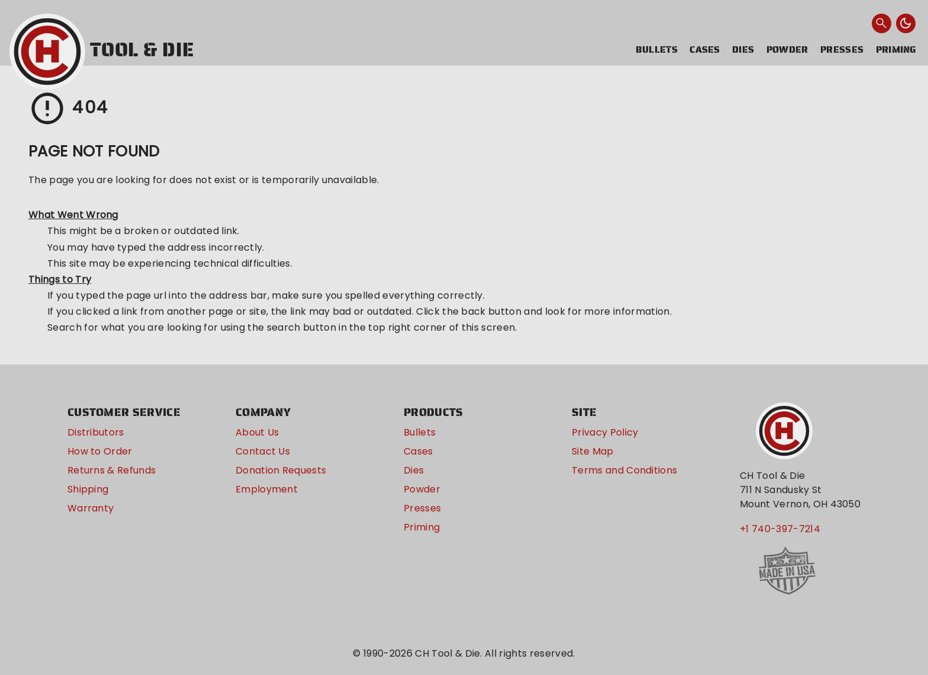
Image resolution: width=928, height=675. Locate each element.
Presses (841, 49)
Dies (743, 49)
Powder (787, 49)
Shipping (88, 489)
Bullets (657, 49)
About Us (257, 432)
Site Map (593, 451)
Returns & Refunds (111, 470)
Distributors (95, 432)
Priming (896, 49)
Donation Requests (281, 470)
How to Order (100, 451)
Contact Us (263, 451)
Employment (267, 489)
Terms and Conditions (624, 470)
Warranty (90, 508)
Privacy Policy (605, 432)
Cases (704, 49)
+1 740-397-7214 (780, 529)
